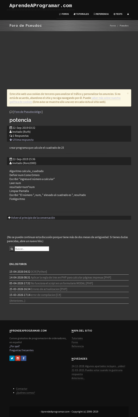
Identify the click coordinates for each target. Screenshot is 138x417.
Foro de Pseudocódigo (27, 112)
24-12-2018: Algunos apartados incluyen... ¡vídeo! (98, 366)
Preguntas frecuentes (21, 350)
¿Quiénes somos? (25, 392)
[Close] (128, 93)
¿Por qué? (14, 346)
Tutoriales (81, 14)
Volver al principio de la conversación (33, 218)
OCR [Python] (39, 271)
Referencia (101, 14)
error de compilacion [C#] (46, 295)
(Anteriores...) (17, 301)
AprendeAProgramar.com (40, 6)
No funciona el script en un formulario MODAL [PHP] (62, 283)
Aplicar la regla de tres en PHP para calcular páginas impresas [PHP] (71, 277)
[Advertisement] (69, 56)
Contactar (21, 388)
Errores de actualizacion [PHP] (49, 289)
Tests (118, 14)
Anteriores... (78, 378)
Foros (64, 14)
